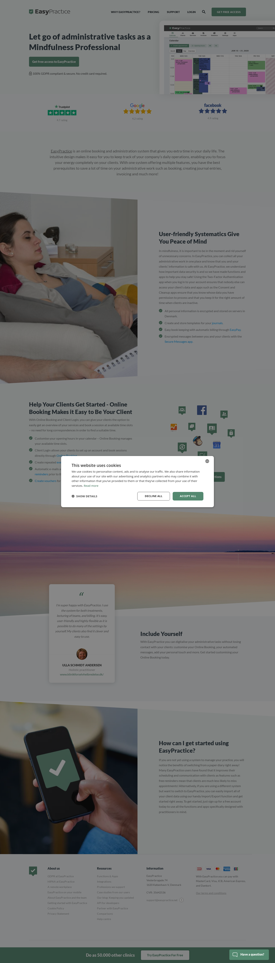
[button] (84, 496)
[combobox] (207, 461)
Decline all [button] (153, 496)
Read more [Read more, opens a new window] (91, 486)
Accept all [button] (188, 496)
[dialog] (137, 481)
